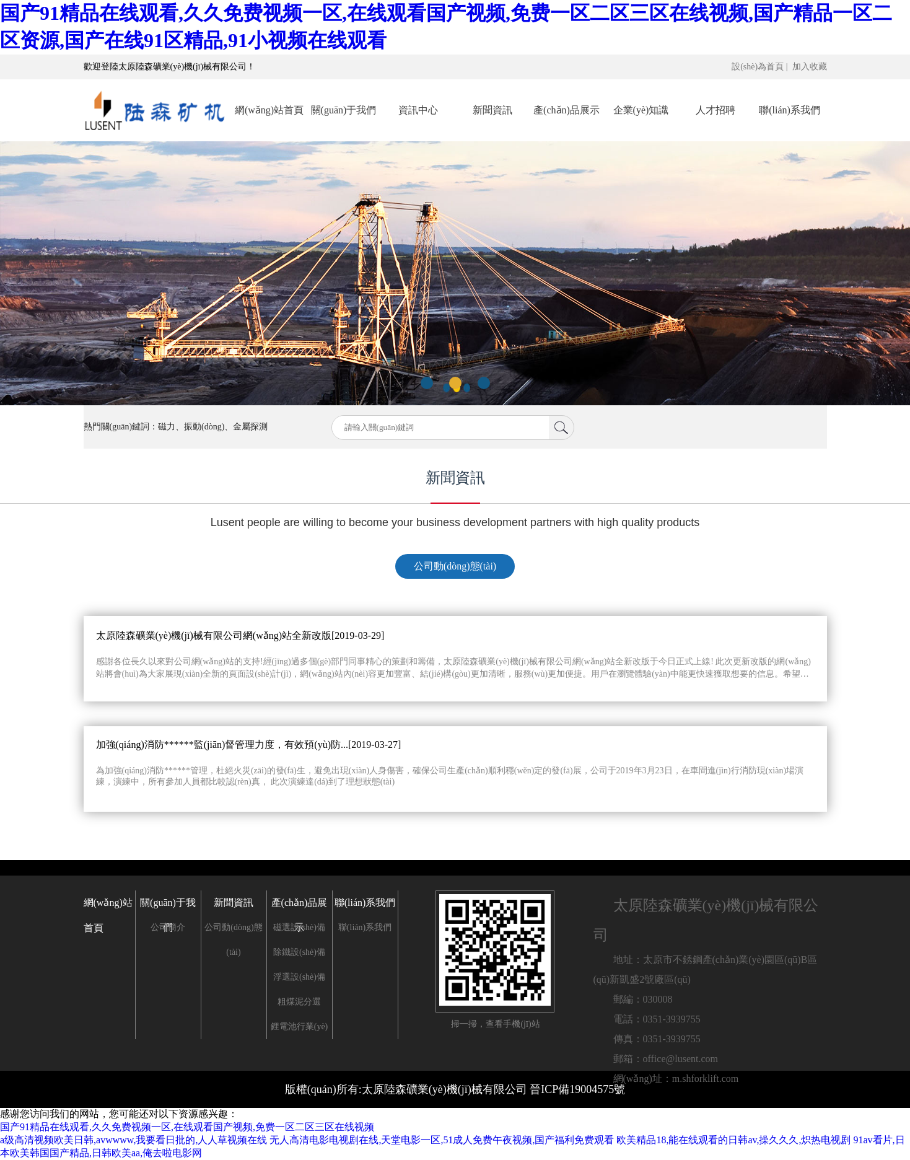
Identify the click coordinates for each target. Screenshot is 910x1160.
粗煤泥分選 (299, 1001)
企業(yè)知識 (641, 110)
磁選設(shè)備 (299, 927)
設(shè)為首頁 (758, 66)
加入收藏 (809, 66)
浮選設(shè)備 (299, 977)
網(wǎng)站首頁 (269, 110)
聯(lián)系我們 (789, 110)
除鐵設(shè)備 (299, 952)
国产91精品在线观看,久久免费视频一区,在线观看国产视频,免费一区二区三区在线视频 (187, 1127)
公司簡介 (168, 927)
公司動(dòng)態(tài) (455, 566)
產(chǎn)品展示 (566, 110)
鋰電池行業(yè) (299, 1026)
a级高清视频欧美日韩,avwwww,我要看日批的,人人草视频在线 (133, 1140)
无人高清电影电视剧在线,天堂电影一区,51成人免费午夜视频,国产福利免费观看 (441, 1140)
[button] (427, 383)
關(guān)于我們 (344, 110)
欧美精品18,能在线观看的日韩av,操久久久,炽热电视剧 (733, 1140)
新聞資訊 (492, 110)
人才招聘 (715, 110)
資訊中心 (418, 110)
